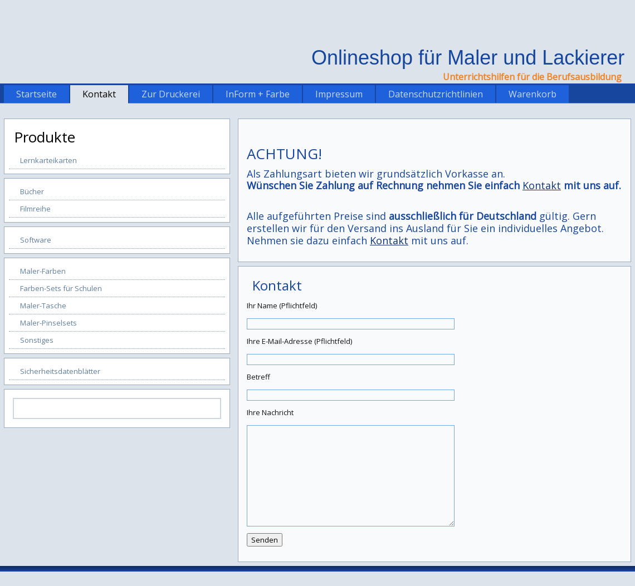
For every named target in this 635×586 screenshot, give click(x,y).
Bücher (32, 191)
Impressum (339, 94)
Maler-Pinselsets (48, 323)
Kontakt (99, 94)
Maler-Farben (43, 271)
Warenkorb (532, 94)
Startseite (36, 94)
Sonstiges (36, 340)
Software (35, 240)
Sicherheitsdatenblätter (60, 371)
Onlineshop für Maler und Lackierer (467, 57)
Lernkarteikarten (48, 160)
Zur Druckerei (170, 94)
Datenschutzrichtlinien (435, 94)
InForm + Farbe (258, 94)
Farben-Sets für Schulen (61, 288)
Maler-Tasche (43, 306)
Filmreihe (35, 209)
